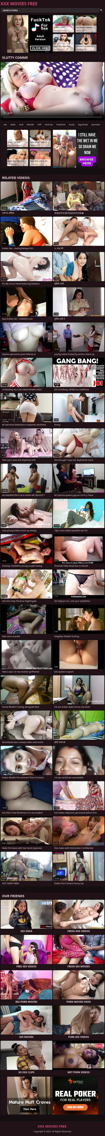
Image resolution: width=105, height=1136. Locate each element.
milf (39, 124)
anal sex (49, 124)
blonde (30, 124)
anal (21, 124)
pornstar (96, 124)
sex (5, 124)
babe (13, 124)
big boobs (83, 124)
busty (71, 124)
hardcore (60, 124)
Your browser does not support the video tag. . (52, 91)
